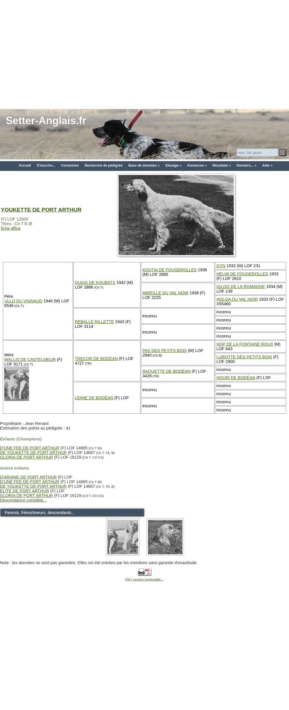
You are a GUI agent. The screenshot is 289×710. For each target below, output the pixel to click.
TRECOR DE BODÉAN (96, 358)
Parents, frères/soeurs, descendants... (40, 512)
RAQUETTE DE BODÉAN (166, 371)
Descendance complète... (23, 500)
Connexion (70, 165)
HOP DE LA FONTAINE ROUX (244, 344)
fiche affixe (11, 228)
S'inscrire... (46, 165)
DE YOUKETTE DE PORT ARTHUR (33, 452)
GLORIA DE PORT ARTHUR (26, 457)
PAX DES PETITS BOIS (164, 350)
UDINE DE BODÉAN (94, 398)
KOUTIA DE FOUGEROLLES (169, 270)
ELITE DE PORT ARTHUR (24, 491)
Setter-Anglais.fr (46, 121)
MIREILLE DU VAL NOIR (165, 293)
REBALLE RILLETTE (94, 321)
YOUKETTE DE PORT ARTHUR (41, 210)
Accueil (25, 165)
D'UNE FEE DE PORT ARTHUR (29, 448)
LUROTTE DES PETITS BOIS (244, 357)
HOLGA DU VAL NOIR (237, 299)
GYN (220, 265)
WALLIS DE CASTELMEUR (30, 359)
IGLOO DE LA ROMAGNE (240, 286)
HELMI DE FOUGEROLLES (242, 274)
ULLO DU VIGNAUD (23, 301)
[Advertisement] (54, 54)
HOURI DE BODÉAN (235, 377)
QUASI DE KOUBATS (95, 282)
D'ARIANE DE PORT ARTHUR (28, 477)
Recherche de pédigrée (104, 165)
